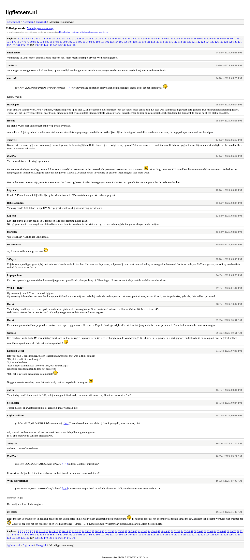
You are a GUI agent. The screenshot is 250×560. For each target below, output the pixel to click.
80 (31, 41)
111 (148, 41)
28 (96, 38)
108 (135, 41)
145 (69, 45)
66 (221, 38)
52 (175, 38)
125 (212, 41)
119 (184, 41)
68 (228, 38)
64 (215, 38)
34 (116, 38)
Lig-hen (11, 190)
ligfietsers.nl (21, 12)
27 (93, 38)
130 (235, 41)
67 (224, 38)
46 (155, 38)
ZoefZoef (12, 155)
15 (53, 38)
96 (84, 41)
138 (37, 45)
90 (64, 41)
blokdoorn (13, 402)
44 (149, 38)
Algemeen (28, 21)
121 (194, 41)
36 (122, 38)
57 (192, 38)
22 (76, 38)
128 (226, 41)
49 (165, 38)
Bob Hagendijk (15, 202)
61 (205, 38)
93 (74, 41)
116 (171, 41)
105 (121, 41)
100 (98, 41)
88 (57, 41)
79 (28, 41)
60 (201, 38)
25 (86, 38)
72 (241, 38)
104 (116, 41)
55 (185, 38)
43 (145, 38)
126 (217, 41)
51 (172, 38)
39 (132, 38)
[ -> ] (69, 87)
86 (51, 41)
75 (15, 41)
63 (211, 38)
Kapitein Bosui (15, 350)
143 (60, 45)
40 (135, 38)
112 (153, 41)
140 (46, 45)
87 (54, 41)
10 (37, 38)
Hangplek (41, 21)
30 (103, 38)
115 (166, 41)
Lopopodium (14, 275)
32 (109, 38)
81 (34, 41)
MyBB (121, 557)
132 (9, 45)
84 (44, 41)
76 (18, 41)
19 (66, 38)
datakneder (13, 52)
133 (14, 45)
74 (11, 41)
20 (70, 38)
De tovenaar (14, 244)
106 (125, 41)
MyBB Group (142, 557)
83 (41, 41)
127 (221, 41)
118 (180, 41)
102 (107, 41)
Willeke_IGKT (15, 287)
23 (79, 38)
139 (41, 45)
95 (80, 41)
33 (113, 38)
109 (139, 41)
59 (198, 38)
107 (130, 41)
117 (175, 41)
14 (50, 38)
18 (63, 38)
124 (208, 41)
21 (73, 38)
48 (162, 38)
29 (99, 38)
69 (231, 38)
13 (47, 38)
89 (61, 41)
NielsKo (11, 332)
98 (90, 41)
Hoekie (11, 120)
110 (144, 41)
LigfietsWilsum (15, 415)
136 (27, 45)
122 (198, 41)
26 (89, 38)
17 (60, 38)
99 (94, 41)
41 (139, 38)
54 (182, 38)
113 (157, 41)
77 (21, 41)
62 (208, 38)
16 (56, 38)
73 (8, 41)
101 (103, 41)
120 (189, 41)
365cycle (12, 139)
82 (37, 41)
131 (240, 41)
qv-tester (12, 511)
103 (112, 41)
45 (152, 38)
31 (106, 38)
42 (142, 38)
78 (24, 41)
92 (71, 41)
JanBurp (12, 65)
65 (218, 38)
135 (23, 45)
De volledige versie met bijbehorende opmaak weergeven (83, 32)
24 (83, 38)
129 (231, 41)
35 (119, 38)
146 (74, 45)
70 (234, 38)
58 (195, 38)
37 (126, 38)
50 (168, 38)
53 (178, 38)
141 (50, 45)
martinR (12, 78)
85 (47, 41)
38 (129, 38)
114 (162, 41)
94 (77, 41)
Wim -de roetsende (17, 480)
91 (67, 41)
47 (159, 38)
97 (87, 41)
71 (238, 38)
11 (40, 38)
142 (55, 45)
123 (203, 41)
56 (188, 38)
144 (64, 45)
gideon (11, 389)
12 (43, 38)
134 (18, 45)
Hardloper (13, 104)
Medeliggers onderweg (40, 28)
